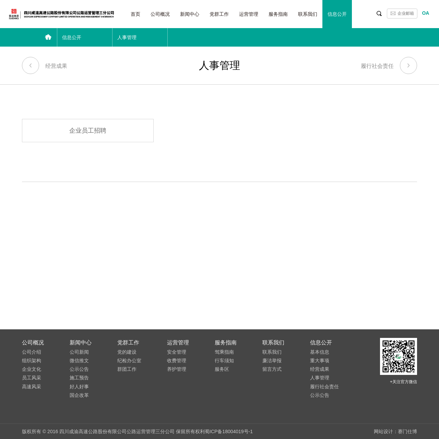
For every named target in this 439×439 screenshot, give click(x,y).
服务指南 (278, 14)
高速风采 (31, 386)
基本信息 (319, 352)
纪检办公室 (129, 360)
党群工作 (219, 14)
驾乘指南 (224, 352)
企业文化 (31, 369)
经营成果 (44, 64)
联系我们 (307, 14)
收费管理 (176, 360)
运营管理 (248, 14)
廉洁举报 (272, 360)
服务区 (222, 369)
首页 (135, 14)
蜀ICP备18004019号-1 (229, 431)
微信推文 (79, 360)
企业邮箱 (406, 13)
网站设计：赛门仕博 (395, 431)
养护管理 (176, 369)
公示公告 (79, 369)
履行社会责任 (389, 64)
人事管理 (319, 377)
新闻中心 (189, 14)
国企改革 (79, 395)
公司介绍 (31, 352)
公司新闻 (79, 352)
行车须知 (224, 360)
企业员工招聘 (87, 130)
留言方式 (272, 369)
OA (425, 13)
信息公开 (337, 14)
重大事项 (319, 360)
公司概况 (160, 14)
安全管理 (176, 352)
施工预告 (79, 377)
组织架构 (31, 360)
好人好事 (79, 386)
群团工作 (127, 369)
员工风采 (31, 377)
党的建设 (127, 352)
